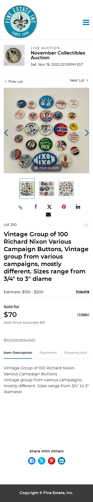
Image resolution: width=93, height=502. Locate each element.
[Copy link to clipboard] (21, 207)
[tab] (18, 355)
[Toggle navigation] (86, 22)
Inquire (82, 292)
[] (83, 314)
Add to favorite (86, 225)
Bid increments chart (19, 339)
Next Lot (79, 80)
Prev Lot (14, 82)
